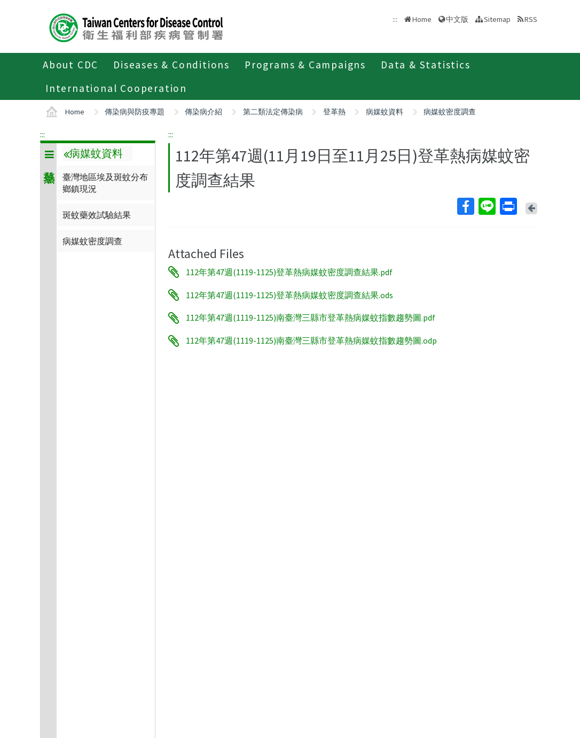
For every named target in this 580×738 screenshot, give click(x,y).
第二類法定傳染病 (273, 111)
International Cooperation (116, 88)
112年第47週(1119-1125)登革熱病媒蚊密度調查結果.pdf (289, 272)
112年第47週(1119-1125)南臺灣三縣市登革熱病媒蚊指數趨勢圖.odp (311, 341)
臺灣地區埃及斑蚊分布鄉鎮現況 (105, 183)
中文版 (457, 19)
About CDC (70, 64)
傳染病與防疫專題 (134, 111)
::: (42, 134)
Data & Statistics (426, 64)
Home (422, 19)
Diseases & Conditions (171, 64)
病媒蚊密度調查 (450, 111)
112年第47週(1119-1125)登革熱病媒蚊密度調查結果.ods (289, 295)
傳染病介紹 (203, 111)
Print (508, 206)
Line (486, 206)
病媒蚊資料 (384, 111)
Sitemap (497, 19)
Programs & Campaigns (305, 64)
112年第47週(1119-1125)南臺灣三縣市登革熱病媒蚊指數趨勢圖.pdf (310, 318)
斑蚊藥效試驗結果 (96, 214)
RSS (530, 19)
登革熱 (334, 111)
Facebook (465, 206)
